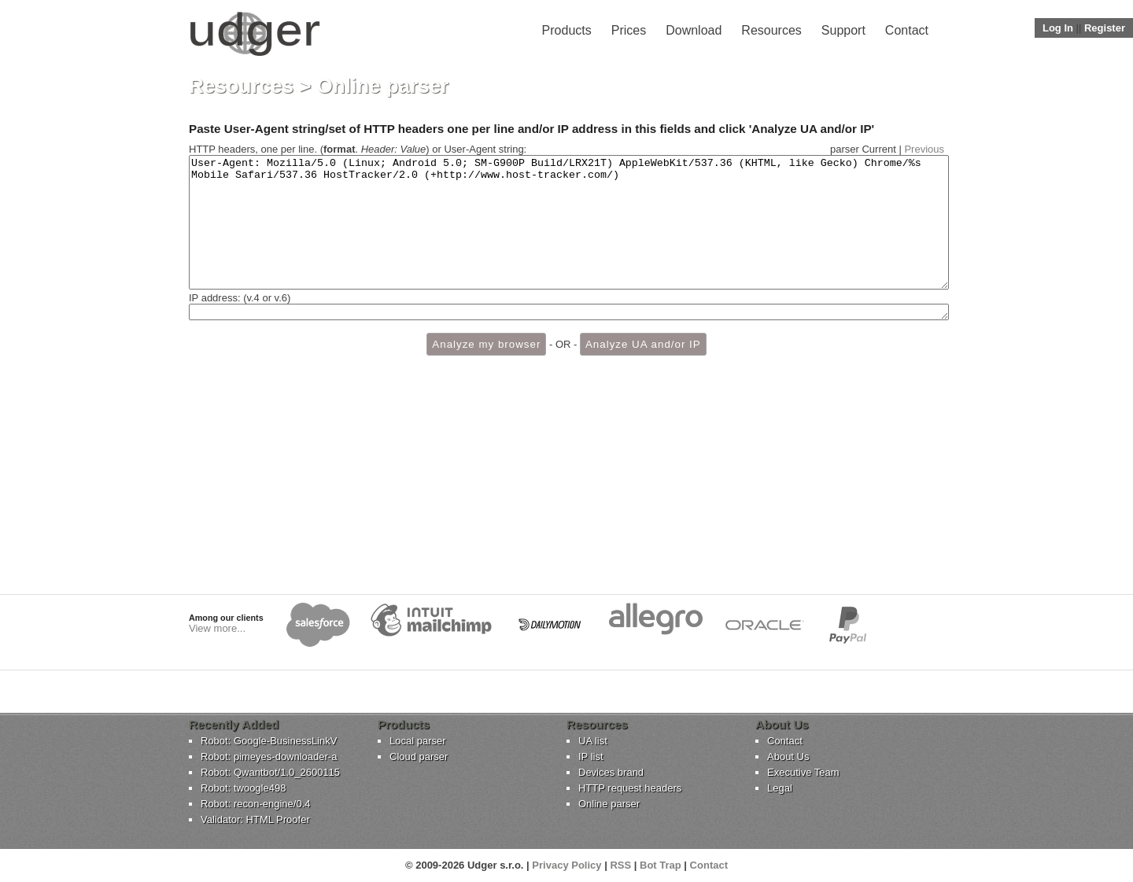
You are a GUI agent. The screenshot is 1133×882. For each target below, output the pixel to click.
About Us (788, 756)
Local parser (417, 741)
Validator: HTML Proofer (255, 819)
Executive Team (803, 772)
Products (567, 30)
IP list (590, 756)
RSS (620, 865)
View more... (217, 628)
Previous (924, 149)
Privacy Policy (566, 865)
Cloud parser (418, 756)
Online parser (609, 804)
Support (843, 30)
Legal (779, 788)
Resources (771, 30)
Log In (1058, 28)
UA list (592, 741)
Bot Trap (660, 865)
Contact (906, 30)
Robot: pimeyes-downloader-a (269, 756)
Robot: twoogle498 (243, 788)
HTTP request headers (629, 788)
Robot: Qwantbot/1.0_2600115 (270, 772)
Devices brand (611, 772)
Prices (628, 30)
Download (694, 30)
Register (1104, 28)
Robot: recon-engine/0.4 (255, 804)
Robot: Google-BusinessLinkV (269, 741)
